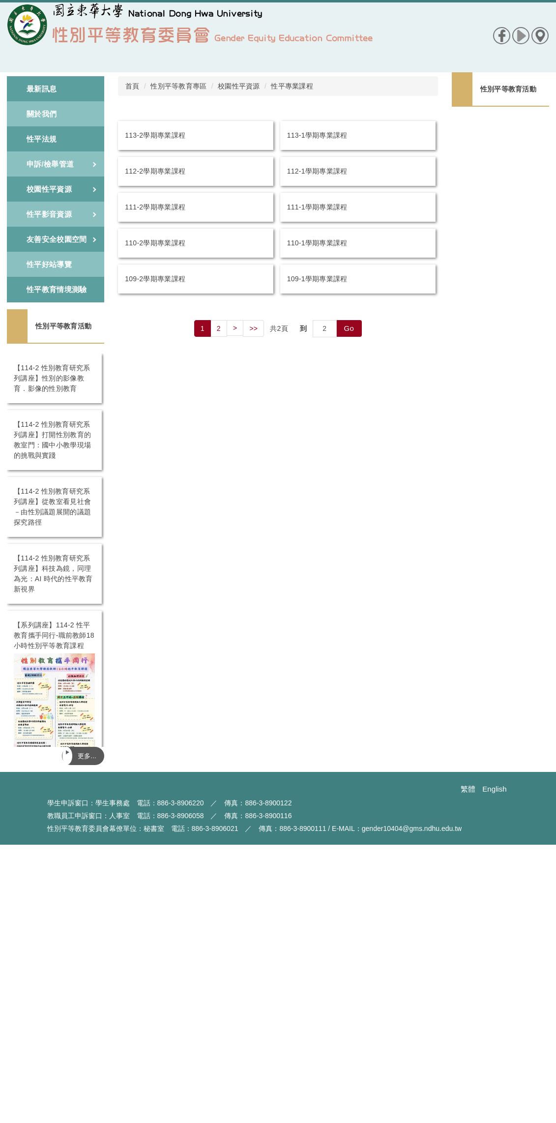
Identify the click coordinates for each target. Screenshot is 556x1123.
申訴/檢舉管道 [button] (61, 164)
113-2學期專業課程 (155, 135)
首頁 (132, 86)
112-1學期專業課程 (317, 171)
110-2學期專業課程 (155, 243)
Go (349, 328)
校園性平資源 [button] (61, 189)
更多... (87, 756)
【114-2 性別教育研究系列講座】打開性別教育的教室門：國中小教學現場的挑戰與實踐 (497, 174)
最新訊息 (42, 89)
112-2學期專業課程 (155, 171)
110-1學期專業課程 (317, 243)
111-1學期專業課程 (317, 207)
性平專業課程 (292, 86)
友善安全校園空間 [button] (61, 239)
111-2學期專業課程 (155, 207)
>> (253, 328)
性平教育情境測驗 (57, 289)
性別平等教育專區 (178, 86)
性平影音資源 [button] (61, 214)
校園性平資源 (239, 86)
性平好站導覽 (49, 264)
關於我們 (42, 114)
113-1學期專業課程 (317, 135)
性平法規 (42, 139)
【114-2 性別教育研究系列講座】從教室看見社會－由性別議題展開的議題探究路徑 (497, 215)
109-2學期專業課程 (155, 279)
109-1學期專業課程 (317, 279)
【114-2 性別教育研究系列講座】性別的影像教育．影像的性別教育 (54, 378)
